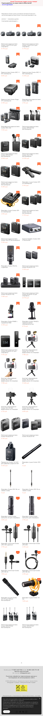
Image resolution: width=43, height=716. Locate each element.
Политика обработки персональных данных (21, 676)
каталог (4, 19)
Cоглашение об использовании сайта (22, 677)
